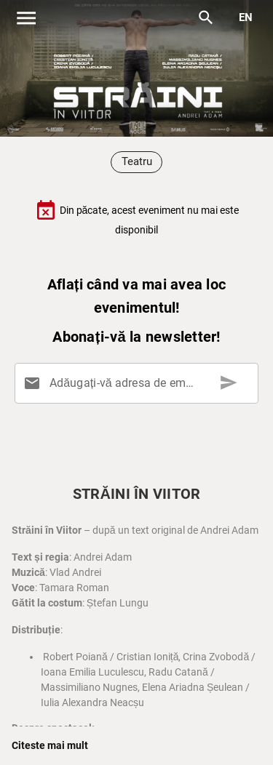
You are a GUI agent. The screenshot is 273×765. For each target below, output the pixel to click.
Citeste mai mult (50, 745)
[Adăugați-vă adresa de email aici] (139, 383)
